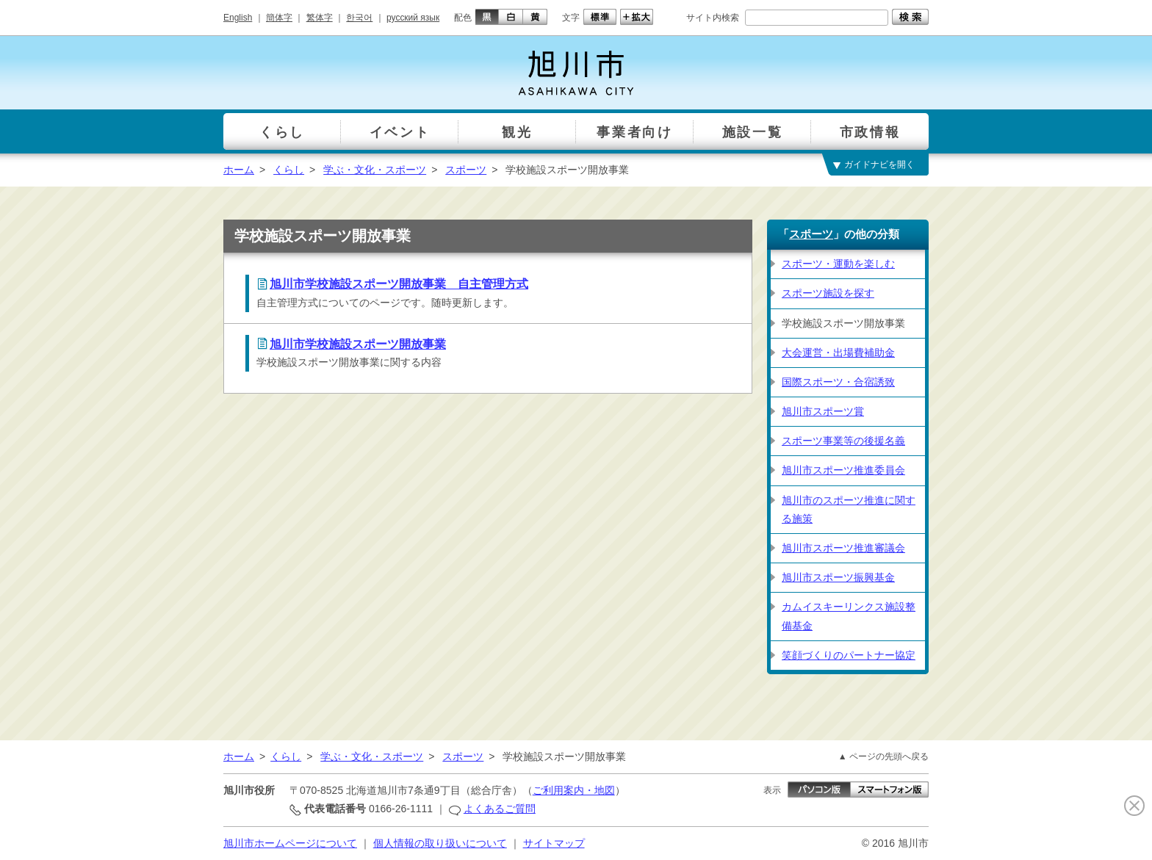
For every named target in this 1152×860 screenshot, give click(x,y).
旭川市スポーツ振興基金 (838, 577)
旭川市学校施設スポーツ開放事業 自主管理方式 (399, 284)
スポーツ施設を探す (828, 293)
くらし (288, 170)
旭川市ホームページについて (290, 843)
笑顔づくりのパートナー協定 (848, 655)
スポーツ (465, 170)
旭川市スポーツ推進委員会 (843, 470)
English (237, 17)
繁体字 (319, 17)
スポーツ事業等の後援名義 (843, 441)
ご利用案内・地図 (574, 790)
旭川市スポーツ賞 (823, 411)
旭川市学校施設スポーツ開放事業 (358, 344)
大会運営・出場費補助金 (838, 352)
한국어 (359, 17)
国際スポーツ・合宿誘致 (838, 382)
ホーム (238, 170)
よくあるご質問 (500, 808)
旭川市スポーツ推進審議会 (843, 548)
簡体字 (279, 17)
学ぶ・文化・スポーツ (374, 170)
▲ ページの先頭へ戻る (883, 756)
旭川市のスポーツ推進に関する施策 (848, 509)
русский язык (412, 17)
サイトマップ (554, 843)
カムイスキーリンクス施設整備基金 (848, 616)
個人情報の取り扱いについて (440, 843)
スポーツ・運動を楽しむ (838, 264)
